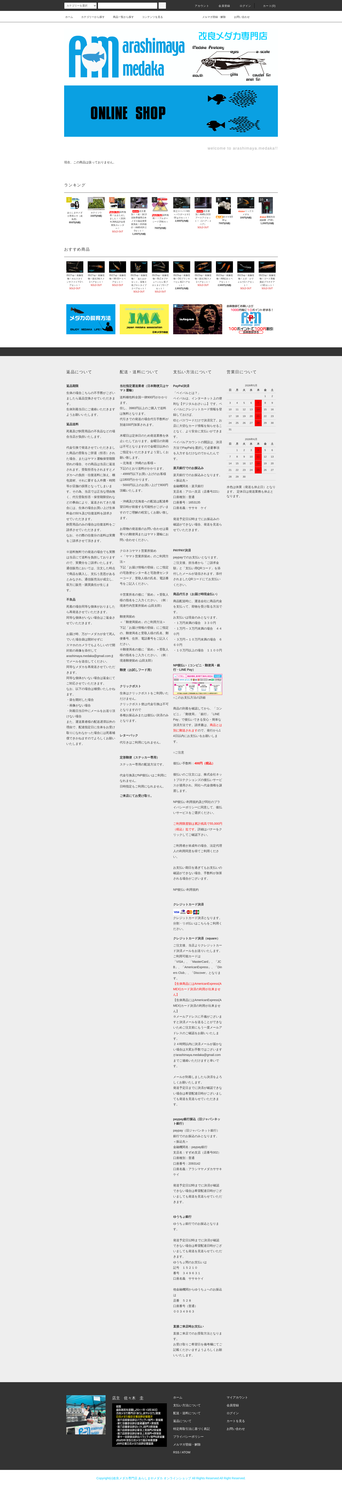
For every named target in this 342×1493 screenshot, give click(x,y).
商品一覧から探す (121, 17)
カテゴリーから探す (90, 17)
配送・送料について (187, 1413)
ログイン (242, 5)
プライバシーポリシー (188, 1436)
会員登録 (221, 5)
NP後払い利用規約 (186, 889)
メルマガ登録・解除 (211, 17)
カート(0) (267, 5)
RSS (176, 1452)
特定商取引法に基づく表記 (191, 1429)
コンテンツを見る (150, 17)
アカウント (199, 5)
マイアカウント (237, 1397)
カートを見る (236, 1421)
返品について (182, 1421)
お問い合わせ (239, 17)
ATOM (186, 1452)
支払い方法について (187, 1405)
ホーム (69, 17)
